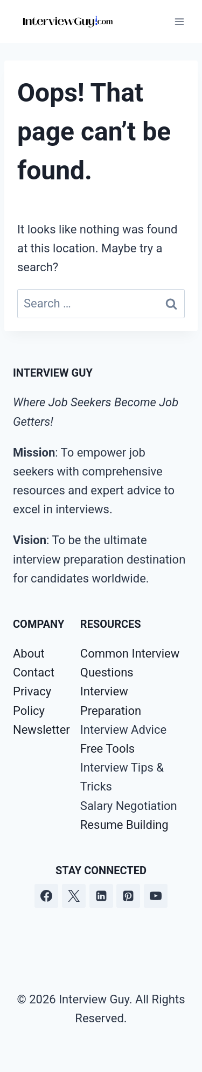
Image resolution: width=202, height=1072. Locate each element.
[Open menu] (179, 21)
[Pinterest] (128, 896)
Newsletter (41, 729)
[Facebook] (46, 896)
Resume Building (124, 825)
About (29, 653)
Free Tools (107, 748)
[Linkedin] (101, 896)
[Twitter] (74, 896)
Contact (33, 672)
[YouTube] (156, 896)
